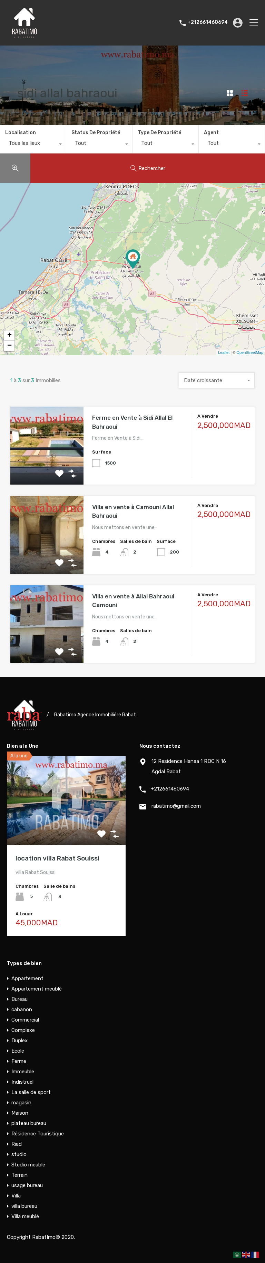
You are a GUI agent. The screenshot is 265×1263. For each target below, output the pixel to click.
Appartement (27, 978)
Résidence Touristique (37, 1134)
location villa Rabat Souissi (57, 858)
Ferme (18, 1061)
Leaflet (223, 352)
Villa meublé (25, 1216)
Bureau (19, 999)
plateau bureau (28, 1123)
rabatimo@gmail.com (176, 806)
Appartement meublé (36, 989)
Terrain (19, 1175)
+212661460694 (207, 22)
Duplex (19, 1040)
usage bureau (27, 1185)
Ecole (17, 1051)
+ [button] (9, 335)
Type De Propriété (159, 133)
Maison (19, 1113)
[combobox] (33, 145)
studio (19, 1154)
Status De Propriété (95, 133)
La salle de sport (31, 1092)
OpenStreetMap (249, 352)
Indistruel (22, 1082)
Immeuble (22, 1071)
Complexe (23, 1030)
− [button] (9, 346)
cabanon (21, 1009)
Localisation (20, 133)
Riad (16, 1144)
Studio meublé (28, 1165)
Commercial (25, 1020)
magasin (21, 1103)
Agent (211, 133)
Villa (16, 1196)
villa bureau (24, 1206)
